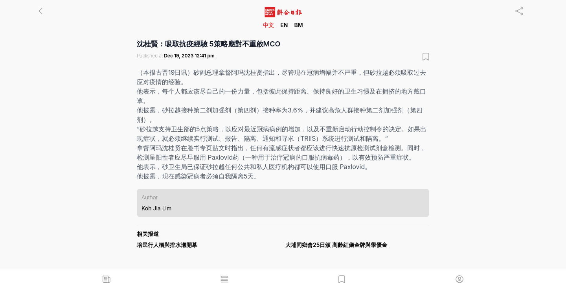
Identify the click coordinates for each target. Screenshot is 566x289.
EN (284, 25)
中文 (268, 25)
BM (298, 25)
